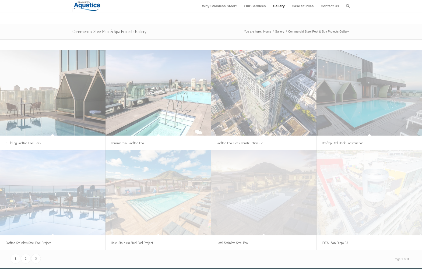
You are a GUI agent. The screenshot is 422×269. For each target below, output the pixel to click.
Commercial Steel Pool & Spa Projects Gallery (109, 31)
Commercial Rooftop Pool (128, 143)
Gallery (279, 31)
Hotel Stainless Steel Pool (232, 242)
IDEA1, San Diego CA (335, 242)
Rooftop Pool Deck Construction (343, 143)
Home (267, 31)
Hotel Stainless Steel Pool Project (132, 242)
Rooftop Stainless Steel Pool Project (28, 242)
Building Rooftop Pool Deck (23, 143)
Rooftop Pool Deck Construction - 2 (239, 143)
